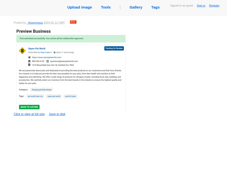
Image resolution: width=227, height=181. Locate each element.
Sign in (201, 5)
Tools (106, 7)
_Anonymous (35, 22)
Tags (155, 7)
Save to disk (57, 114)
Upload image (79, 7)
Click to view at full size (70, 72)
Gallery (135, 7)
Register (214, 5)
